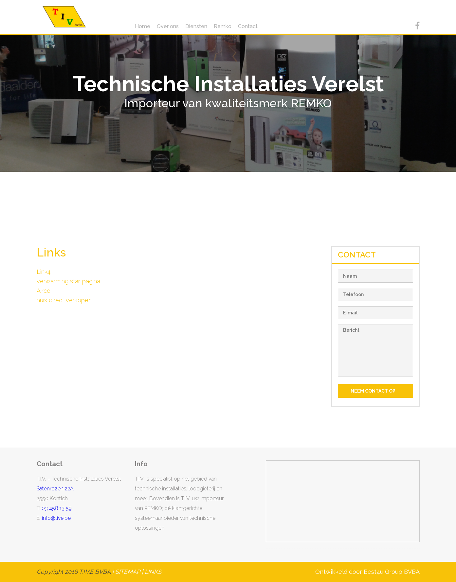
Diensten (196, 26)
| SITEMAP (125, 571)
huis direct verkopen (64, 300)
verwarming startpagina (68, 281)
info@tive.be (56, 518)
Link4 (43, 271)
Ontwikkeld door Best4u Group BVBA (367, 571)
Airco (43, 290)
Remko (222, 26)
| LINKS (151, 571)
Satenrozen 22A (55, 488)
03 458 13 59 (57, 508)
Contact (248, 26)
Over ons (168, 26)
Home (142, 26)
